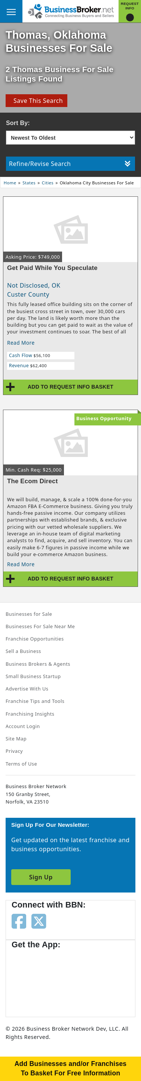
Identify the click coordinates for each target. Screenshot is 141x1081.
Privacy (14, 751)
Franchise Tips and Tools (35, 701)
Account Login (23, 726)
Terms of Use (21, 763)
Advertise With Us (27, 688)
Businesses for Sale (29, 614)
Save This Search (36, 100)
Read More (21, 342)
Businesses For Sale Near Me (40, 626)
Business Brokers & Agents (38, 663)
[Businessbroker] (71, 10)
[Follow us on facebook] (19, 920)
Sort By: (18, 123)
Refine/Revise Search (70, 163)
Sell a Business (23, 651)
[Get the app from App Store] (38, 979)
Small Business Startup (33, 676)
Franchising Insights (30, 713)
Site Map (16, 738)
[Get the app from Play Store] (98, 979)
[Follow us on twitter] (38, 920)
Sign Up (41, 877)
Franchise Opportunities (35, 638)
